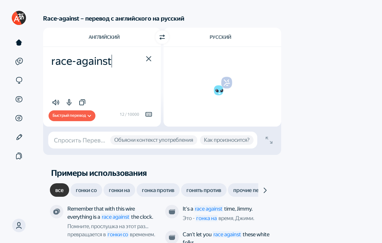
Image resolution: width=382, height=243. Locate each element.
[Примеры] (19, 61)
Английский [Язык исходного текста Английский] (104, 37)
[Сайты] (19, 80)
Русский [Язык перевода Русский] (220, 37)
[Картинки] (19, 118)
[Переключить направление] (162, 37)
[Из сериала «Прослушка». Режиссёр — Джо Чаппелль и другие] (56, 211)
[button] (19, 225)
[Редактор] (19, 137)
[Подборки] (19, 156)
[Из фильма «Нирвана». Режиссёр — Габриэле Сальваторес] (172, 211)
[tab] (59, 190)
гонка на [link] (206, 218)
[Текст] (19, 42)
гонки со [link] (118, 234)
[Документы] (19, 99)
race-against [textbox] (81, 61)
